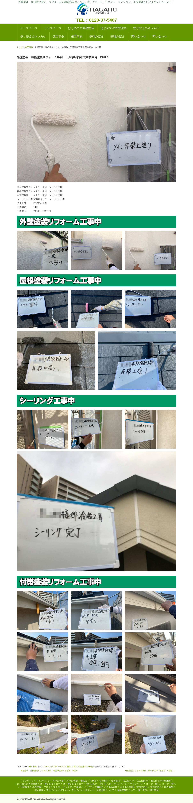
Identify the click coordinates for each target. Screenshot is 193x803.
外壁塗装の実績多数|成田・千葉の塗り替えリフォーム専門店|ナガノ (96, 10)
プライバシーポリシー (57, 790)
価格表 (83, 781)
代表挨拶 (24, 787)
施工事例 (58, 36)
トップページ (28, 28)
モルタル (62, 766)
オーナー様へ (153, 784)
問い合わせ (138, 36)
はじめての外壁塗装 (81, 28)
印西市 (74, 766)
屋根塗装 (91, 766)
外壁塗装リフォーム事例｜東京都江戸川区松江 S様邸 (150, 771)
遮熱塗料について (105, 790)
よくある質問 (110, 787)
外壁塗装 (82, 766)
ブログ (47, 787)
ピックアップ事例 (72, 787)
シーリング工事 (50, 766)
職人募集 (168, 787)
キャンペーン (120, 784)
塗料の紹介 (96, 36)
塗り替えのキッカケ (146, 28)
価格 (69, 766)
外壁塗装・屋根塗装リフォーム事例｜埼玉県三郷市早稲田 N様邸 (48, 771)
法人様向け (128, 781)
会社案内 (103, 781)
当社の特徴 (58, 781)
